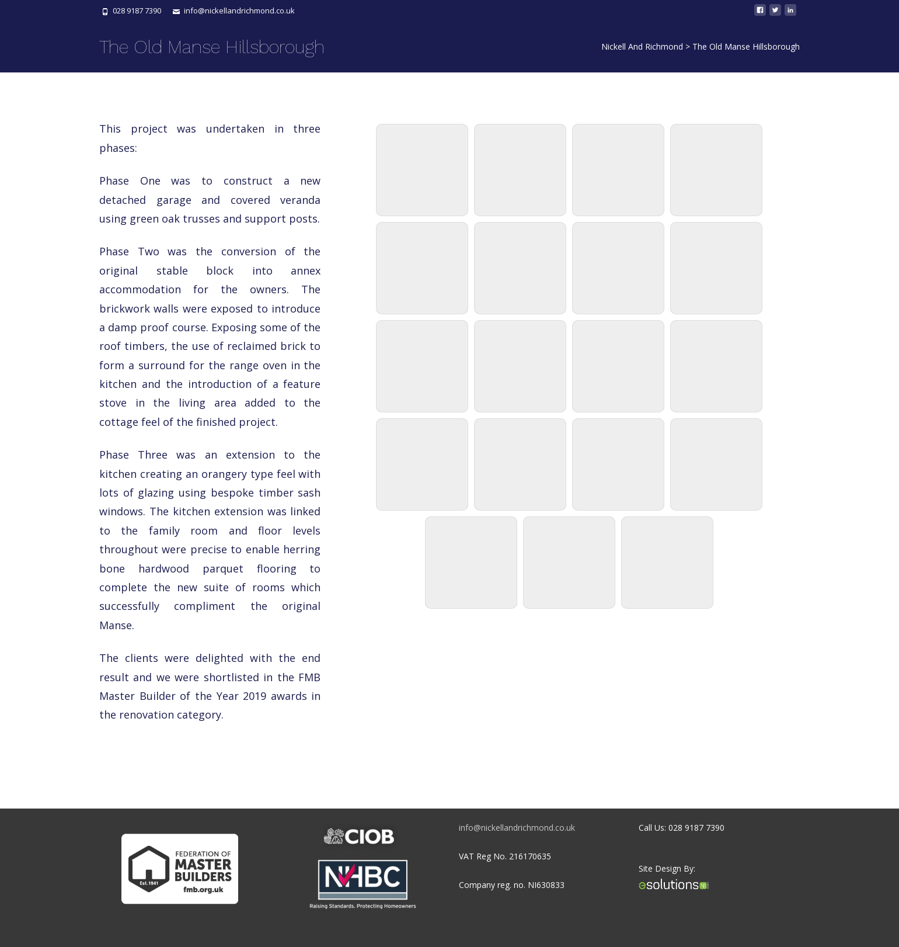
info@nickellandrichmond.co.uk (517, 827)
